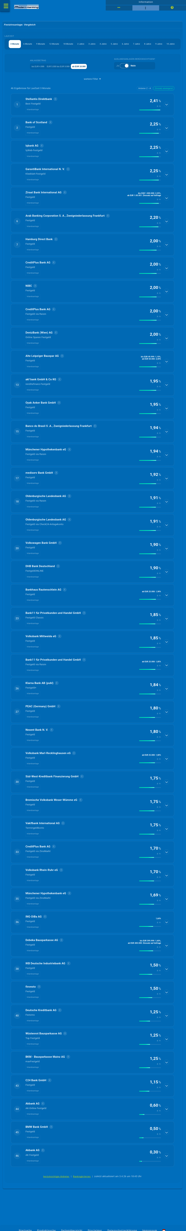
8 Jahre (84, 54)
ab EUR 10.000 (89, 77)
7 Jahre (69, 54)
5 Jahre (152, 45)
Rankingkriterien (82, 1187)
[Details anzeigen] (167, 115)
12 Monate (71, 45)
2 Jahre (107, 45)
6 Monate (36, 45)
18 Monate (90, 45)
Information (146, 3)
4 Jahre (137, 45)
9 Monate (53, 45)
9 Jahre (99, 54)
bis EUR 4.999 (34, 77)
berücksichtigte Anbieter (56, 1187)
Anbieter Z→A (144, 99)
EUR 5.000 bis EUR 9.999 (61, 77)
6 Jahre (167, 45)
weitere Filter (92, 89)
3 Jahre (122, 45)
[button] (92, 115)
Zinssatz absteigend (164, 99)
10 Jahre (115, 54)
